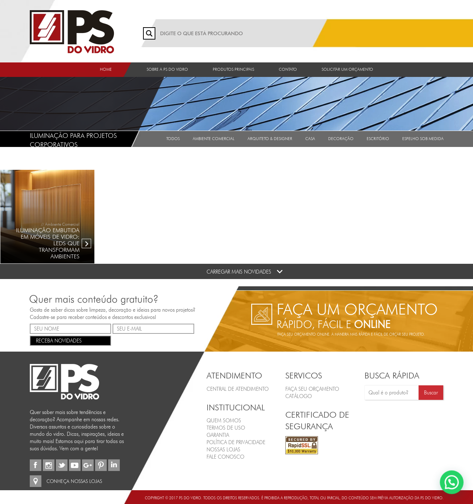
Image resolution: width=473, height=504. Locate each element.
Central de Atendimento (238, 389)
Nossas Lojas (223, 449)
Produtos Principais (233, 69)
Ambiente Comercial (214, 138)
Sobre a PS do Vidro (167, 69)
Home (106, 69)
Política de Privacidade (236, 442)
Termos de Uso (226, 428)
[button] (453, 485)
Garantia (218, 435)
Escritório (378, 138)
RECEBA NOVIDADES (70, 340)
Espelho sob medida (423, 138)
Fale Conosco (225, 457)
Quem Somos (224, 420)
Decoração (341, 138)
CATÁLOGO (298, 396)
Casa (310, 138)
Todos (173, 138)
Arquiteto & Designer (270, 138)
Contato (288, 69)
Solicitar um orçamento (347, 69)
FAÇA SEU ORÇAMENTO (312, 389)
